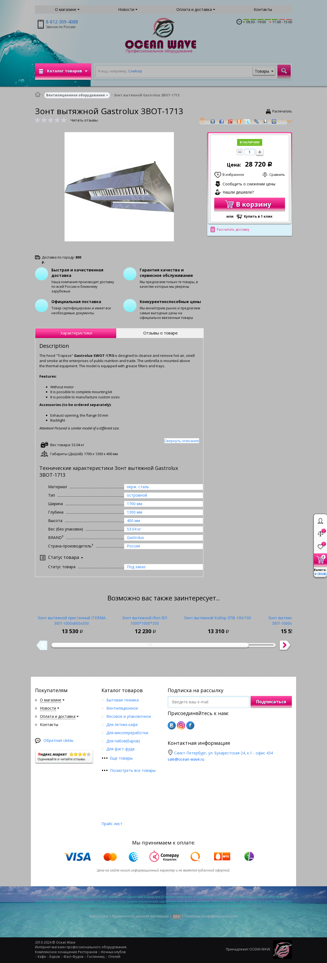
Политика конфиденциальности (211, 916)
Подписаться (271, 702)
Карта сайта (99, 916)
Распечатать (282, 111)
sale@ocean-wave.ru (186, 759)
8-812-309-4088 (62, 22)
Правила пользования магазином (140, 916)
